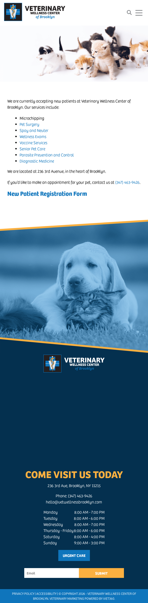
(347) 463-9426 (127, 182)
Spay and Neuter (34, 130)
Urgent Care (74, 555)
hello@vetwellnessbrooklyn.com (74, 502)
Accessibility (46, 593)
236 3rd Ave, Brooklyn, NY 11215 (74, 485)
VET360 (108, 598)
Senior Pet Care (32, 148)
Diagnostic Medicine (37, 161)
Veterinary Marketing (67, 598)
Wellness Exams (33, 136)
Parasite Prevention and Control (47, 155)
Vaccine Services (33, 142)
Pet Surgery (29, 124)
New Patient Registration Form (47, 193)
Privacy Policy (23, 593)
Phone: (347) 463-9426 (74, 495)
